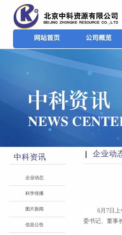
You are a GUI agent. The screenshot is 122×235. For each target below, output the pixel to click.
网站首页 (47, 37)
